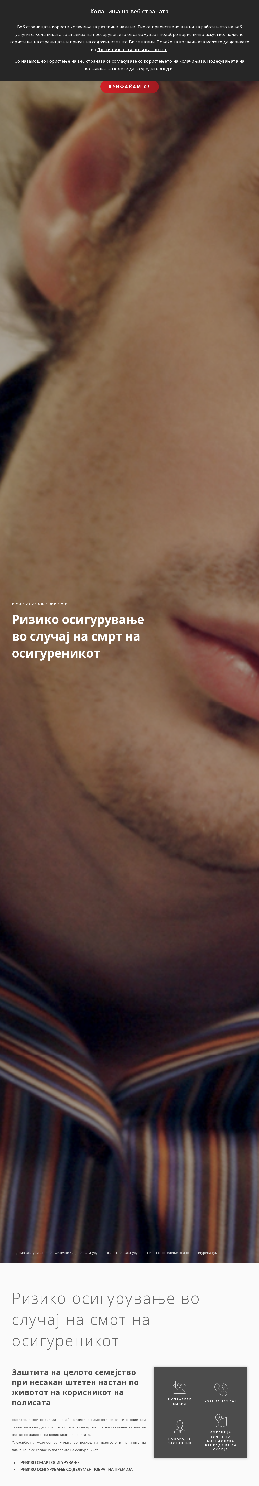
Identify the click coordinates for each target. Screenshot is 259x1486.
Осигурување (36, 1252)
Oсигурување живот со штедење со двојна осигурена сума (172, 1252)
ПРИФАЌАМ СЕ (130, 86)
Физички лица (66, 1252)
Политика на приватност (132, 49)
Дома (20, 1252)
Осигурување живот (101, 1252)
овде (166, 69)
